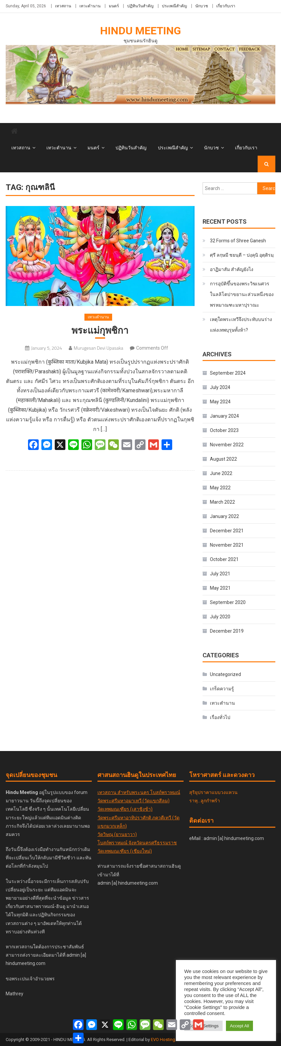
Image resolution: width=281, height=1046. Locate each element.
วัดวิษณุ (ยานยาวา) (117, 834)
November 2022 (227, 444)
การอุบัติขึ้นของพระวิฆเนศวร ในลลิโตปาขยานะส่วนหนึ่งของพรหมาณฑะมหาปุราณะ (242, 294)
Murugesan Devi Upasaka (98, 347)
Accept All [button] (239, 1025)
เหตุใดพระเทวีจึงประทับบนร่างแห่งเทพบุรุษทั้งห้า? (241, 325)
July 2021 (220, 573)
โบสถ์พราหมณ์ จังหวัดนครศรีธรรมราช (137, 842)
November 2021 (227, 545)
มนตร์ (114, 6)
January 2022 (224, 516)
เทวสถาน (63, 6)
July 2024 (220, 387)
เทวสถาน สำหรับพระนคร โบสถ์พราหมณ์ (138, 792)
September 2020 (228, 602)
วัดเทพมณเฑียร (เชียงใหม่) (124, 851)
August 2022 (223, 459)
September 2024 (228, 373)
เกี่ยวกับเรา (225, 6)
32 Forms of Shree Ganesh (238, 240)
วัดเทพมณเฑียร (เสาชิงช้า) (125, 809)
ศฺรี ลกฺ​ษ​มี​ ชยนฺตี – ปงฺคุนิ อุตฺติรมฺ (242, 255)
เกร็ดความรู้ (222, 688)
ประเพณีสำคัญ (174, 6)
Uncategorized (225, 674)
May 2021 (220, 588)
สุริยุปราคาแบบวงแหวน (213, 792)
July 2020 (220, 616)
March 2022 (222, 502)
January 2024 (224, 416)
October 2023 (224, 430)
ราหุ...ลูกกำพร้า (204, 800)
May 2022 (220, 487)
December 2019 (227, 631)
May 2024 (220, 401)
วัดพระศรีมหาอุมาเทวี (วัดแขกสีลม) (133, 800)
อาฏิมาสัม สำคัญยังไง (231, 269)
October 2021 (224, 559)
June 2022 (221, 473)
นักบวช (201, 6)
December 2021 (227, 530)
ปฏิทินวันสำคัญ (140, 6)
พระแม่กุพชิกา (99, 330)
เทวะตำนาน (89, 6)
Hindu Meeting (140, 30)
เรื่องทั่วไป (220, 717)
